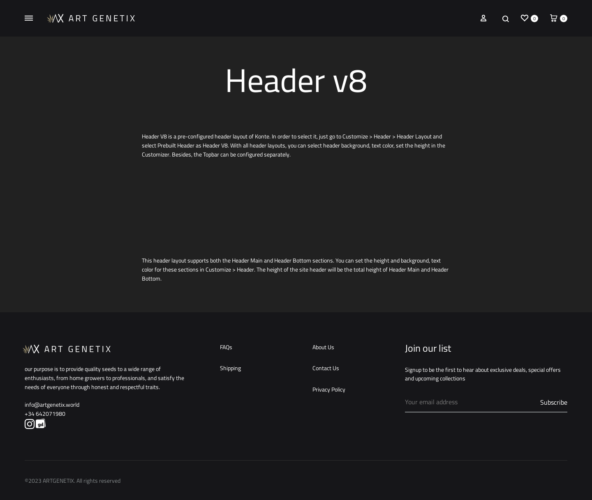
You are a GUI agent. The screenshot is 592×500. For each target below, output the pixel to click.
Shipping (230, 368)
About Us (323, 347)
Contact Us (325, 368)
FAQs (226, 347)
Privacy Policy (328, 389)
